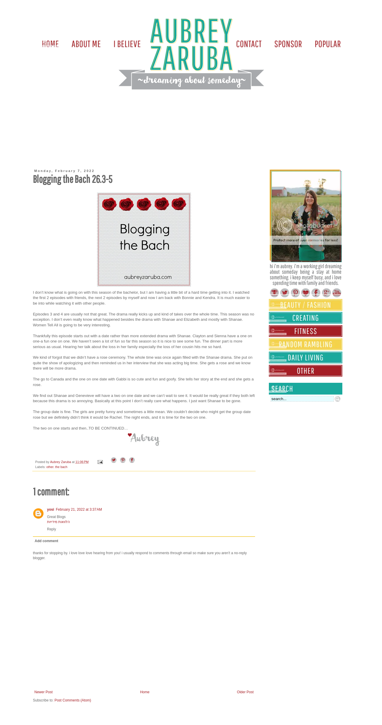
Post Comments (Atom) (72, 700)
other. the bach (56, 467)
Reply (51, 529)
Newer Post (43, 692)
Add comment (46, 541)
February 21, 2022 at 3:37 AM (79, 509)
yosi (50, 509)
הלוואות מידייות (58, 522)
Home (145, 692)
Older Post (245, 692)
